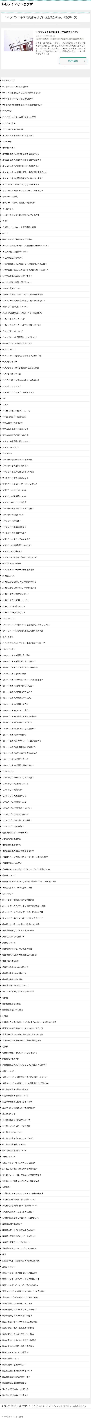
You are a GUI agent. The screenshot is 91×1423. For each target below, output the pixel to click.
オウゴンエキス (42, 39)
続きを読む (77, 61)
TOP (15, 1406)
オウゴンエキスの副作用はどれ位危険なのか (57, 32)
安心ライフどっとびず (17, 4)
